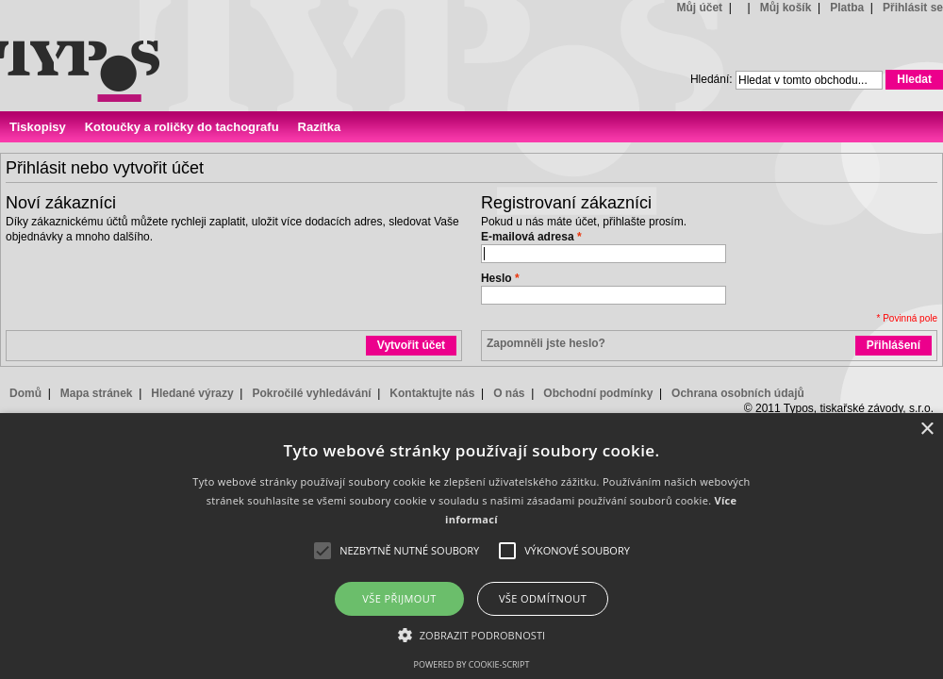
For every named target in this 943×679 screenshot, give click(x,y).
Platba (847, 7)
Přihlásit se (913, 7)
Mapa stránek (96, 393)
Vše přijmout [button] (399, 598)
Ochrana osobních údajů (737, 393)
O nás (508, 393)
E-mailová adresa (527, 236)
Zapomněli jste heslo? (546, 343)
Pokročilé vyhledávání (311, 393)
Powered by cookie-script (472, 664)
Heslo (496, 278)
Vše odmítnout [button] (543, 598)
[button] (472, 634)
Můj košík (786, 7)
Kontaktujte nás (431, 393)
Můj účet (699, 7)
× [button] (926, 429)
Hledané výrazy (192, 393)
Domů (25, 393)
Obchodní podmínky (598, 393)
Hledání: (711, 79)
